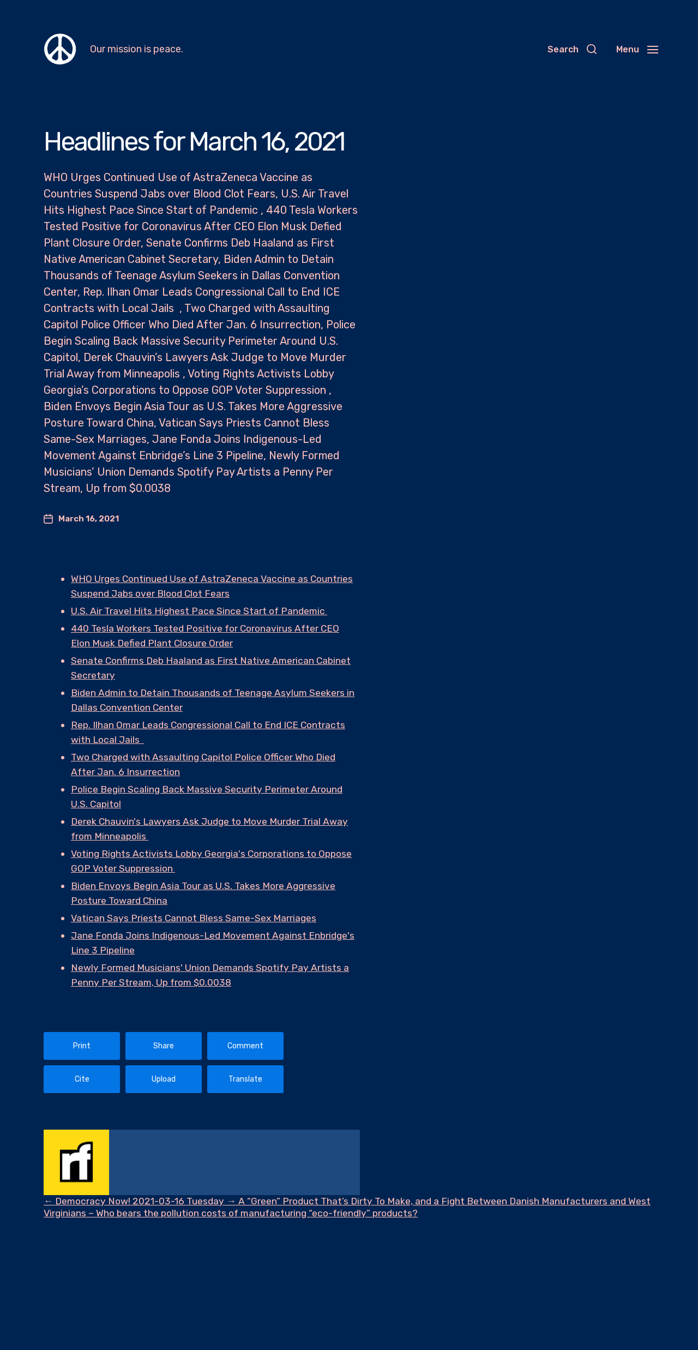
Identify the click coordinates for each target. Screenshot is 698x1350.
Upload (164, 1079)
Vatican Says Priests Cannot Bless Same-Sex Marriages (196, 918)
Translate (245, 1079)
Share (163, 1046)
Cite (82, 1079)
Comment (245, 1046)
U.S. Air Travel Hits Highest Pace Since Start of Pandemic (200, 611)
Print (82, 1046)
